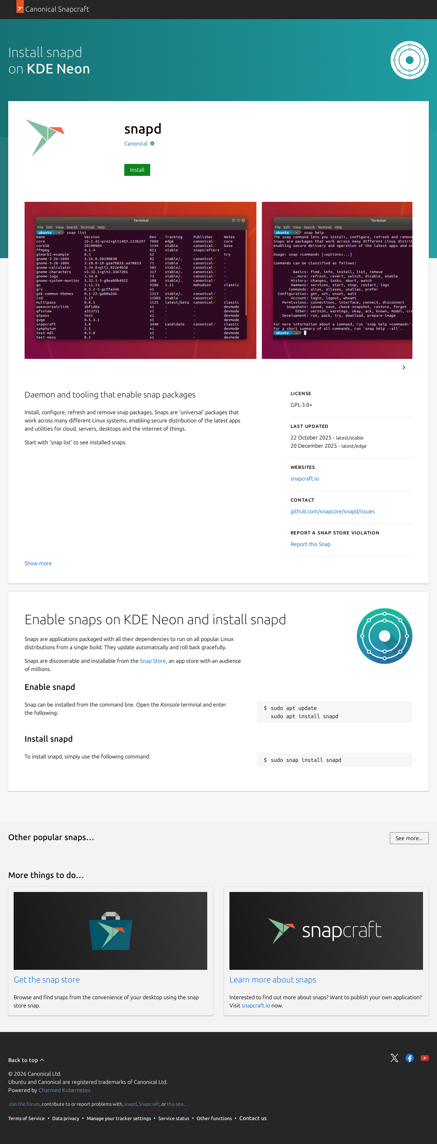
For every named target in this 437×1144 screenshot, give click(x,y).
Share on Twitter (395, 1058)
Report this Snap (310, 544)
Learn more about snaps (272, 979)
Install (137, 170)
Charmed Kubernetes (64, 1090)
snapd (130, 1104)
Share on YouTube (425, 1058)
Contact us (253, 1118)
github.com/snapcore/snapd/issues (333, 511)
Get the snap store (47, 979)
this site (175, 1104)
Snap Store (153, 661)
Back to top (26, 1060)
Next (403, 367)
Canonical (136, 143)
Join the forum (24, 1104)
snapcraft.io (305, 478)
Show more (38, 563)
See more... (409, 838)
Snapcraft (149, 1104)
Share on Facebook (410, 1058)
